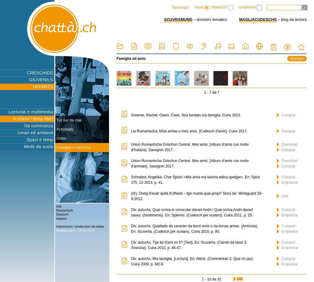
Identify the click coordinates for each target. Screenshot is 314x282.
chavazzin (222, 7)
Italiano (61, 218)
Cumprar (286, 115)
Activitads (64, 129)
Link (282, 196)
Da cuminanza (38, 125)
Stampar (297, 59)
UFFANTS (43, 86)
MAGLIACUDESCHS (258, 19)
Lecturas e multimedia (31, 111)
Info (59, 206)
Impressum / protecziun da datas (80, 226)
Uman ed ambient (35, 132)
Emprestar (287, 182)
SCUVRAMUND (178, 19)
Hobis (61, 138)
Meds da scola (38, 146)
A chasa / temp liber (33, 118)
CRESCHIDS (40, 72)
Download (287, 144)
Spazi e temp (40, 139)
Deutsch (62, 214)
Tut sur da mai (69, 120)
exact (202, 7)
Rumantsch (64, 210)
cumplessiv (250, 7)
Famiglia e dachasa (73, 147)
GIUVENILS (41, 79)
